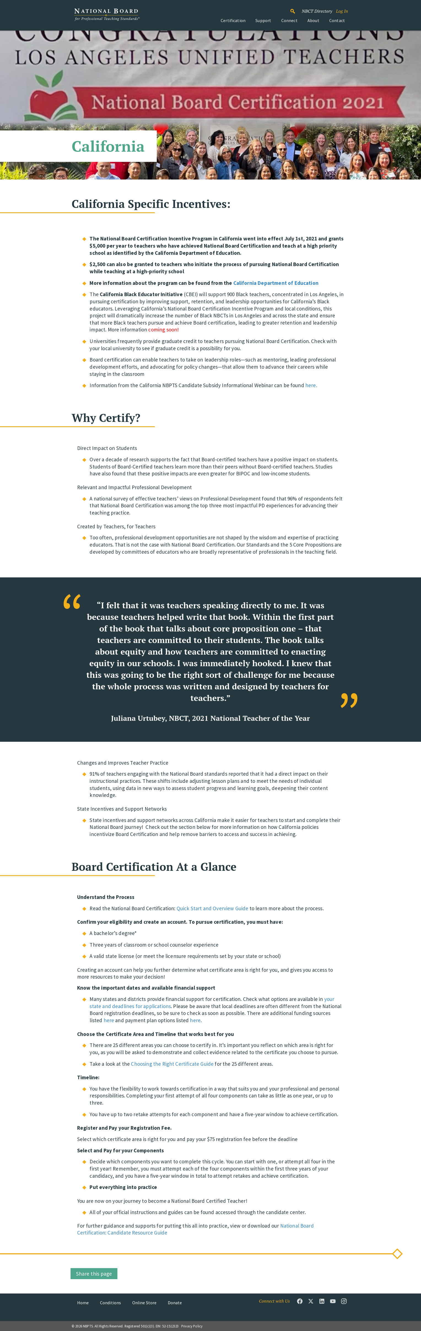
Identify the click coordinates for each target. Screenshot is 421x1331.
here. (311, 385)
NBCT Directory (317, 11)
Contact (337, 20)
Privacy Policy (192, 1326)
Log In (342, 11)
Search (295, 9)
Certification (233, 20)
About (313, 20)
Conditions (110, 1302)
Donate (175, 1302)
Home (83, 1302)
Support (263, 20)
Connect (289, 20)
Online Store (144, 1302)
